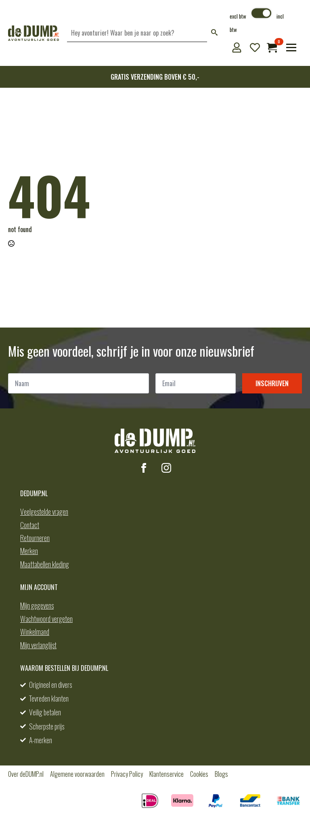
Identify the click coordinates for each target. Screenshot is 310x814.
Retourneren (35, 538)
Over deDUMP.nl (26, 774)
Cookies (199, 774)
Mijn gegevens (37, 605)
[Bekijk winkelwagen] (272, 47)
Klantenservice (166, 774)
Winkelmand (34, 631)
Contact (29, 525)
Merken (29, 550)
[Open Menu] (291, 47)
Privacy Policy (127, 774)
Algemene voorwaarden (77, 774)
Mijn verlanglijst (38, 645)
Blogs (221, 774)
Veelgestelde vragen (44, 511)
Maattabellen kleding (44, 564)
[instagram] (166, 468)
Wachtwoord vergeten (46, 618)
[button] (214, 33)
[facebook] (144, 468)
